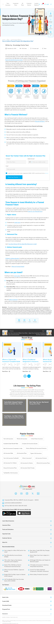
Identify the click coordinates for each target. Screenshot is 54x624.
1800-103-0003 (13, 505)
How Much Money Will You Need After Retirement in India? (22, 244)
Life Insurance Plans (22, 453)
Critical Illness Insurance (37, 438)
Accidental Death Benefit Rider (11, 443)
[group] (11, 357)
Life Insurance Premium (41, 458)
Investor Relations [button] (36, 4)
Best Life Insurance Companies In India (13, 448)
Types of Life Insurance (35, 453)
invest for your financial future (35, 211)
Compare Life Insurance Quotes (29, 443)
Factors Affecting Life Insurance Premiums (36, 448)
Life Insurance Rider (8, 453)
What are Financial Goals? (18, 266)
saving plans (17, 275)
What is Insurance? (27, 458)
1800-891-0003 (23, 505)
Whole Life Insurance (22, 438)
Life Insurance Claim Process (27, 468)
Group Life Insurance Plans (10, 468)
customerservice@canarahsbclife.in (13, 502)
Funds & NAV (27, 601)
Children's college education (12, 258)
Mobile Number (31, 158)
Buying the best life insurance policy (14, 60)
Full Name (8, 158)
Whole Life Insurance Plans (43, 463)
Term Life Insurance (8, 438)
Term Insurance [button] (7, 4)
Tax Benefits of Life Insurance (11, 473)
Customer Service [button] (29, 4)
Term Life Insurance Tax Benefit (11, 458)
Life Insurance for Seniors (26, 463)
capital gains (17, 222)
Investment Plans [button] (15, 4)
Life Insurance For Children (10, 463)
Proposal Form (27, 609)
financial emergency (40, 121)
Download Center (27, 605)
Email (7, 166)
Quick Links (27, 597)
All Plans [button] (22, 4)
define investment (13, 299)
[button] (25, 376)
